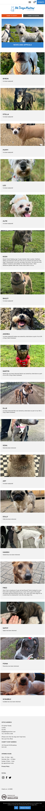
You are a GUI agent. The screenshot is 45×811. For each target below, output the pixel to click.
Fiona (5, 664)
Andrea (6, 334)
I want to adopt (11, 15)
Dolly (5, 517)
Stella (6, 114)
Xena (5, 445)
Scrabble (7, 699)
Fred (5, 588)
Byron (5, 79)
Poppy (5, 150)
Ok (16, 807)
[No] (43, 806)
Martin (6, 371)
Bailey (5, 298)
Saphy (5, 628)
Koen (5, 257)
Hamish (6, 552)
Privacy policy (25, 807)
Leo (4, 185)
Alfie (5, 221)
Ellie (5, 408)
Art (4, 481)
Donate (41, 2)
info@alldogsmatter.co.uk (8, 731)
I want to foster (33, 15)
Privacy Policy (5, 766)
